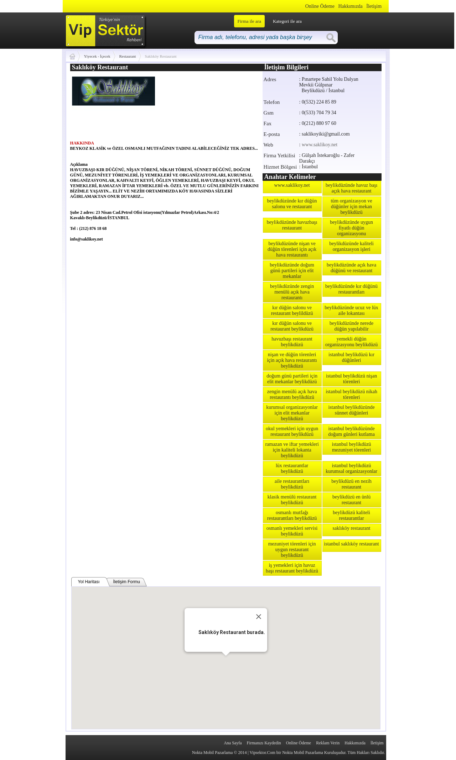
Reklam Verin (328, 742)
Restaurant (127, 56)
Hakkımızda (350, 6)
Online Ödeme (320, 6)
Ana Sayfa (233, 742)
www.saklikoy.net (319, 144)
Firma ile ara (249, 21)
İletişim (374, 6)
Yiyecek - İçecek (97, 56)
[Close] (258, 616)
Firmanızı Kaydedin (264, 742)
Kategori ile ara (287, 21)
